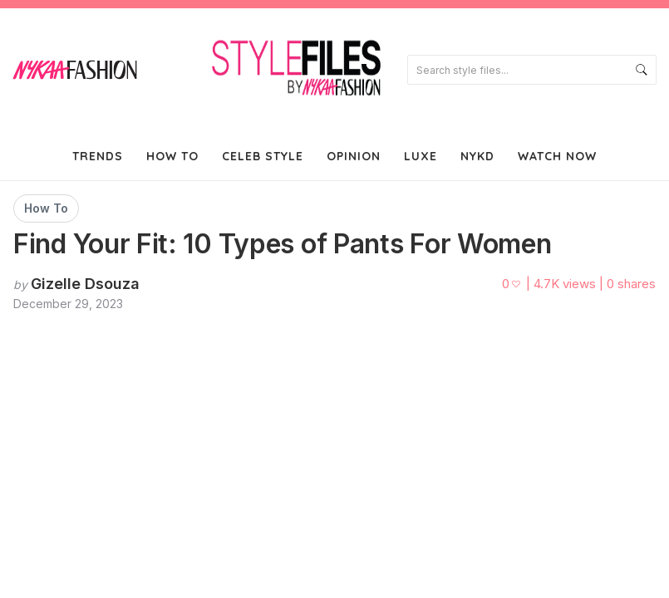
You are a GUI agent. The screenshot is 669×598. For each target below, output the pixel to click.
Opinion (354, 156)
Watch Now (557, 156)
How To (172, 156)
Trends (97, 156)
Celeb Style (262, 156)
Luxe (420, 156)
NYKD (477, 156)
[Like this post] (512, 284)
